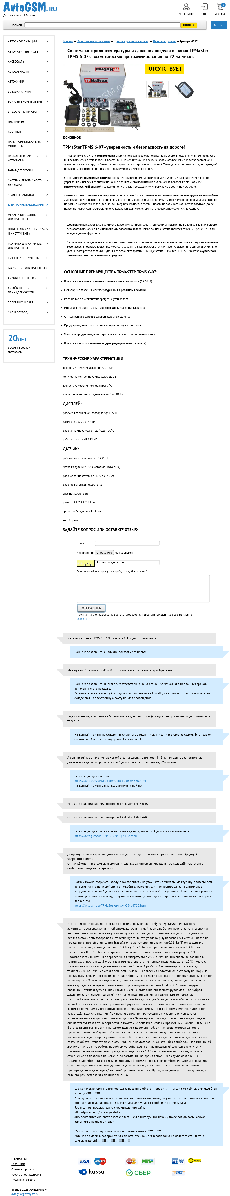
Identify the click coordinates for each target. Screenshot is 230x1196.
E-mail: (81, 543)
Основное (72, 137)
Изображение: (86, 553)
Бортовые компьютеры (25, 101)
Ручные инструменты (23, 258)
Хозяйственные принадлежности (21, 290)
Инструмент (17, 121)
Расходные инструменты (26, 268)
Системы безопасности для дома (25, 183)
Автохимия (16, 81)
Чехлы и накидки (21, 195)
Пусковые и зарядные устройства (24, 158)
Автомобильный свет (24, 52)
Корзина (220, 9)
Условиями (83, 619)
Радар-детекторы (20, 170)
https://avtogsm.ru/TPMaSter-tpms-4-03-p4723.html (110, 905)
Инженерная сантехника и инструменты (26, 231)
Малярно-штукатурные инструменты (25, 246)
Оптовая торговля (22, 1169)
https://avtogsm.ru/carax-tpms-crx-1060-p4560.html (110, 781)
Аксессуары (16, 61)
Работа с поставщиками (26, 1174)
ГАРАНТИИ (18, 1164)
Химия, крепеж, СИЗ (22, 278)
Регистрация (186, 9)
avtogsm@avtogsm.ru (24, 1194)
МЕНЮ (218, 25)
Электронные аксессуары (26, 205)
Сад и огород (18, 312)
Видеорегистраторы (22, 112)
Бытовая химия (19, 92)
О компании (19, 1159)
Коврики (14, 132)
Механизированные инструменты (23, 217)
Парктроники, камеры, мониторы (24, 144)
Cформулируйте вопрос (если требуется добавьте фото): (112, 571)
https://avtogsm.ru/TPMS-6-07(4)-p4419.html (105, 836)
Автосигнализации (22, 41)
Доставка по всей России (19, 15)
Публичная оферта (23, 1180)
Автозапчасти (18, 72)
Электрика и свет (20, 302)
